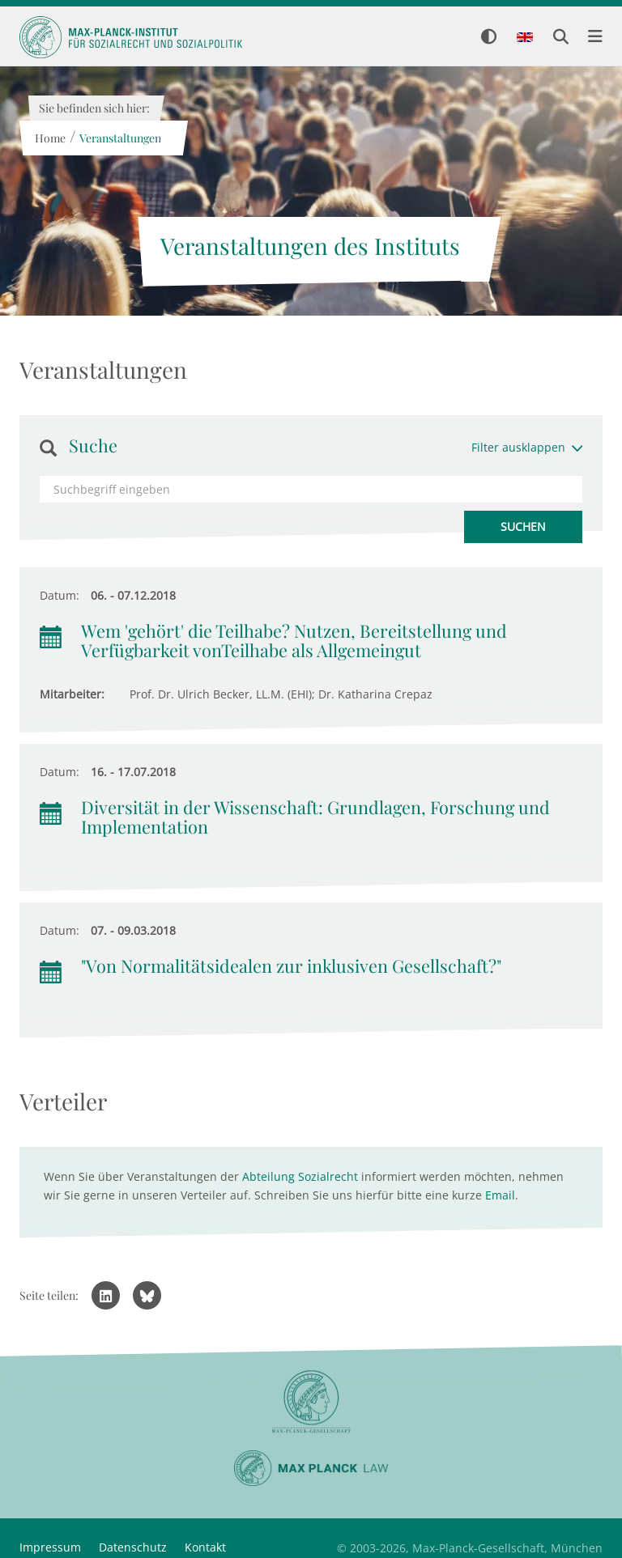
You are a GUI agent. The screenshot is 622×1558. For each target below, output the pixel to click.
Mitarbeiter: (72, 694)
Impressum (50, 1547)
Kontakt (205, 1547)
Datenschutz (133, 1547)
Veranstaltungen (119, 138)
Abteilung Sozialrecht (300, 1176)
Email (500, 1195)
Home (49, 138)
